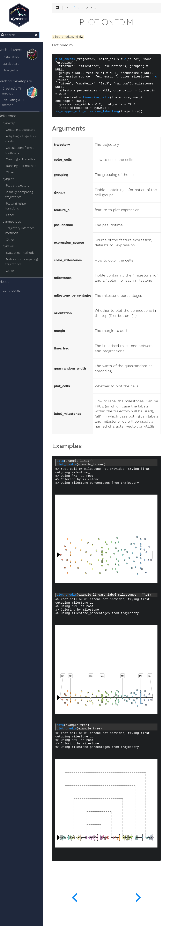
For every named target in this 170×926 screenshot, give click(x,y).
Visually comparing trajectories (24, 194)
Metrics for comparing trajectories (26, 261)
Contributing (16, 290)
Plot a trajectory (22, 185)
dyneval (12, 246)
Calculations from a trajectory (24, 150)
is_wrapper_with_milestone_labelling (92, 115)
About (8, 282)
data (65, 480)
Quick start (15, 64)
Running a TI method (25, 166)
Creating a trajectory (25, 130)
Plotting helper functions (20, 206)
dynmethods (16, 221)
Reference (12, 116)
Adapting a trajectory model (25, 138)
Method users (22, 51)
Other (14, 172)
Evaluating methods (24, 253)
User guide (15, 70)
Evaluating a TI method (17, 102)
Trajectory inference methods (24, 230)
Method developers (22, 82)
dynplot (12, 179)
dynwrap (13, 123)
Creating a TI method (16, 91)
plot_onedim (70, 59)
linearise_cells (101, 101)
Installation (15, 57)
